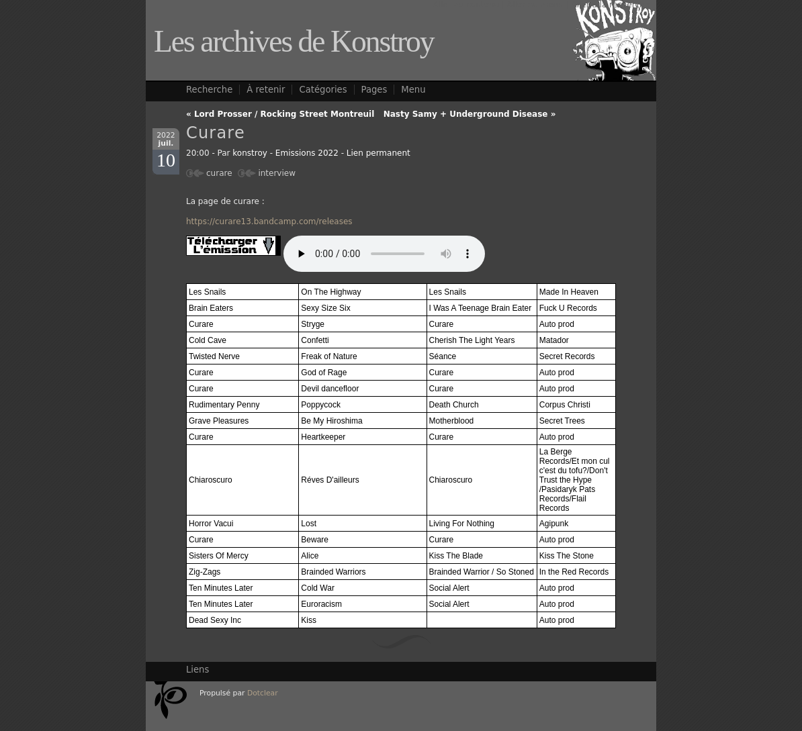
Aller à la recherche (610, 4)
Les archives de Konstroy (294, 41)
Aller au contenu (466, 4)
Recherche (209, 90)
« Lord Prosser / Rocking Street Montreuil (280, 114)
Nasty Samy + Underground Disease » (470, 114)
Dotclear (262, 693)
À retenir (266, 90)
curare (219, 173)
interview (277, 173)
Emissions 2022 (307, 153)
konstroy (249, 153)
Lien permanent (378, 153)
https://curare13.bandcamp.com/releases (269, 221)
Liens (197, 670)
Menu (413, 90)
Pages (374, 90)
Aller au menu (535, 4)
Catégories (323, 90)
